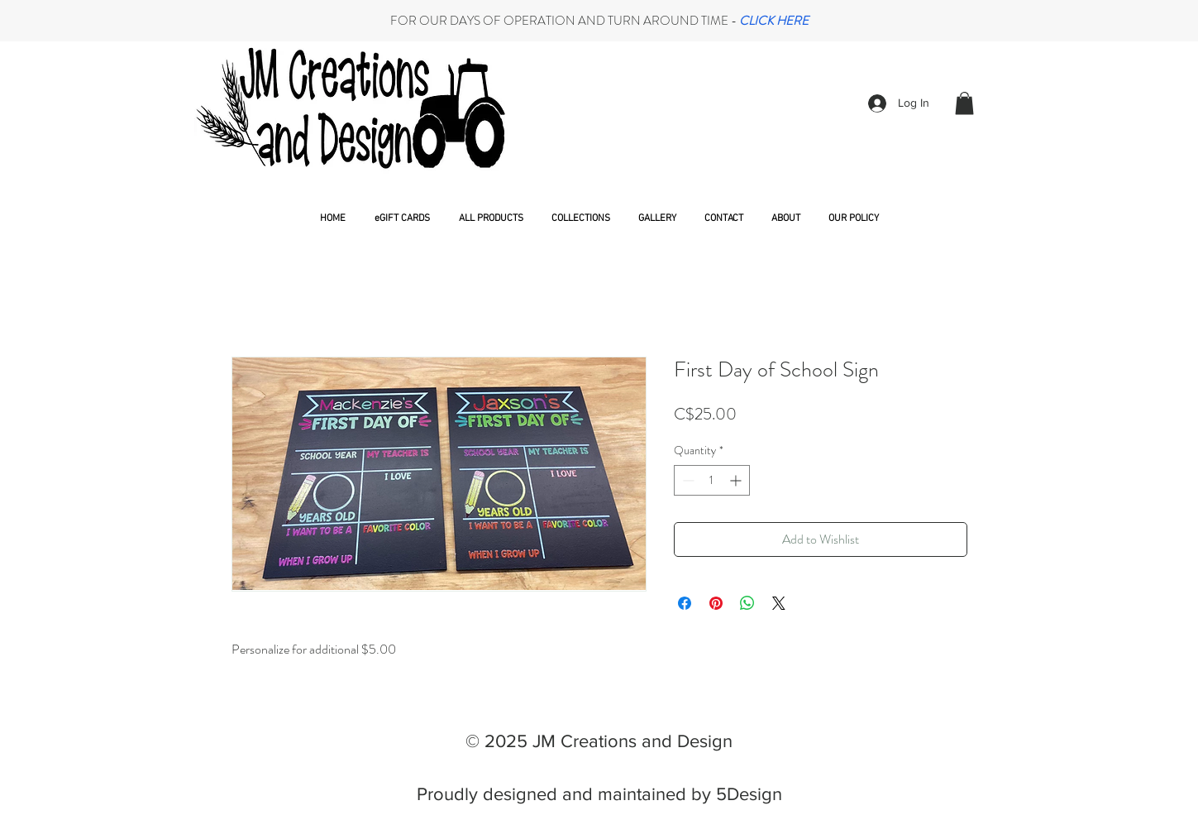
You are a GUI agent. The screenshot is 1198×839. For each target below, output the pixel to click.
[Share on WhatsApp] (747, 603)
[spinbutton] (712, 480)
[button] (964, 103)
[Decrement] (686, 480)
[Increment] (737, 480)
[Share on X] (779, 603)
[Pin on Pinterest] (716, 603)
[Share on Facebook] (684, 603)
